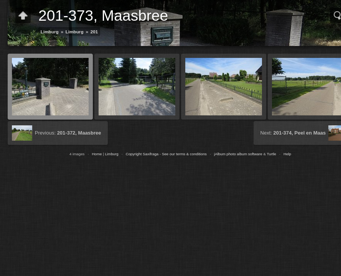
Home (97, 154)
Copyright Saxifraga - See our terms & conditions (166, 154)
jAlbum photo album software (238, 154)
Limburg (50, 31)
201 (94, 31)
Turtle (271, 154)
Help (287, 154)
